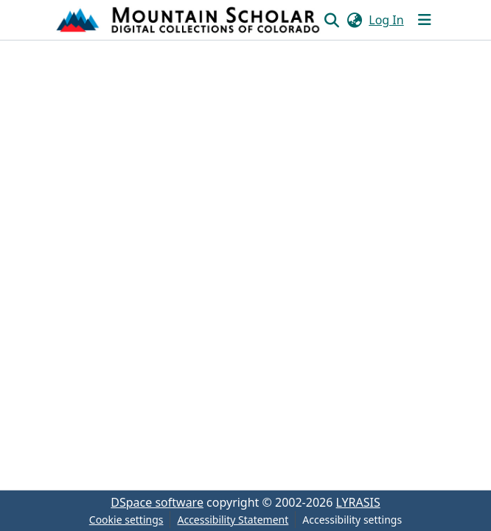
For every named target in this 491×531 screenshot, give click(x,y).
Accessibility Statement (232, 520)
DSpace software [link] (157, 502)
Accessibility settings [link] (352, 520)
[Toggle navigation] (425, 20)
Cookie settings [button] (126, 520)
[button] (189, 20)
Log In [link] (386, 20)
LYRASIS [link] (358, 502)
